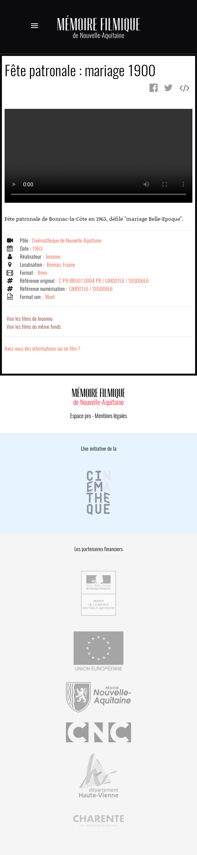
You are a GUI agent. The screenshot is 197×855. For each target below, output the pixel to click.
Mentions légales (111, 416)
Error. (98, 156)
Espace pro (80, 416)
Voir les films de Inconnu (30, 318)
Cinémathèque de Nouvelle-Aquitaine (67, 240)
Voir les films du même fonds (34, 326)
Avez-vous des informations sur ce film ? (42, 348)
